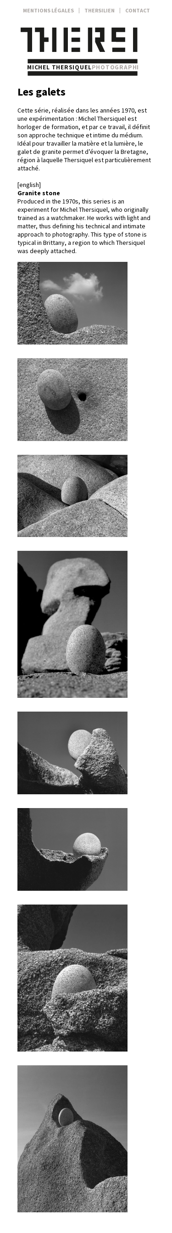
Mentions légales (48, 10)
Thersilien (99, 10)
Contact (137, 10)
